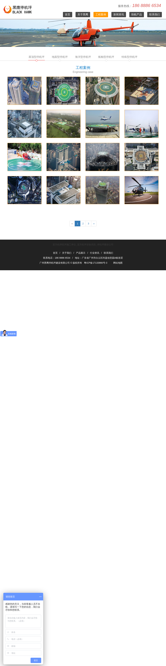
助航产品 (136, 14)
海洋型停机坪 (83, 56)
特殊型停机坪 (129, 56)
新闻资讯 (118, 14)
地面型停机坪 (60, 56)
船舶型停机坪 (106, 56)
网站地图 (118, 262)
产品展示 (80, 253)
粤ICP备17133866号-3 (95, 262)
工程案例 (100, 14)
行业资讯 (94, 253)
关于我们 (66, 253)
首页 (67, 14)
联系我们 (154, 14)
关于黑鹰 (83, 14)
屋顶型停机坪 (36, 56)
